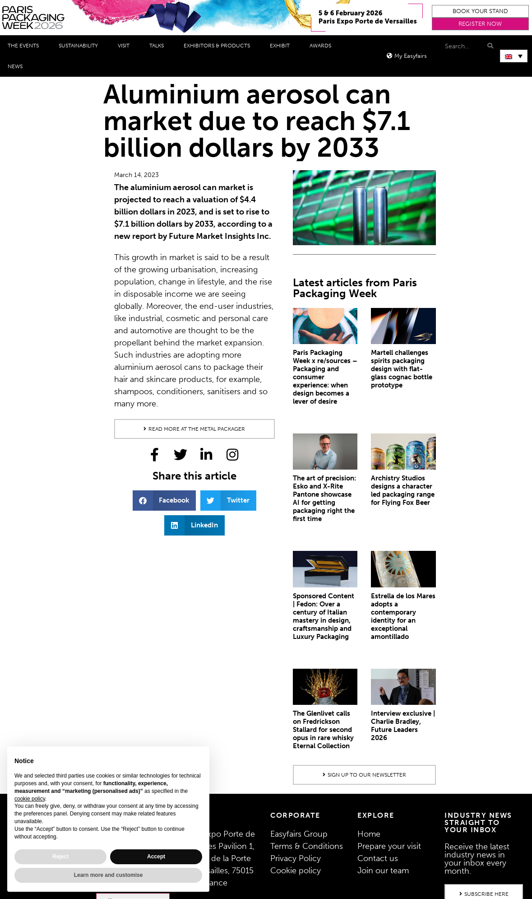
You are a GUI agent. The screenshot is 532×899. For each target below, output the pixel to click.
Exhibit (282, 45)
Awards (323, 45)
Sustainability (80, 45)
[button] (480, 11)
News (17, 66)
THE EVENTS (25, 45)
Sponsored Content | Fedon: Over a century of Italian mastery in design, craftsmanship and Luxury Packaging (323, 616)
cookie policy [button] (29, 799)
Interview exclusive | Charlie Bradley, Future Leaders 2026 (403, 725)
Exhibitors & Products (219, 45)
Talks (158, 45)
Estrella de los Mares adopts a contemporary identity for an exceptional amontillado (403, 616)
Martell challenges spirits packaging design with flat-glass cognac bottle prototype (401, 369)
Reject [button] (60, 856)
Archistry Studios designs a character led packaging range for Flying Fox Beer (403, 490)
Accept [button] (156, 856)
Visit (126, 45)
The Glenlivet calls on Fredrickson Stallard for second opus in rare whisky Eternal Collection (323, 729)
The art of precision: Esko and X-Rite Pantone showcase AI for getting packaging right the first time (324, 498)
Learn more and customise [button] (108, 875)
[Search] (489, 45)
